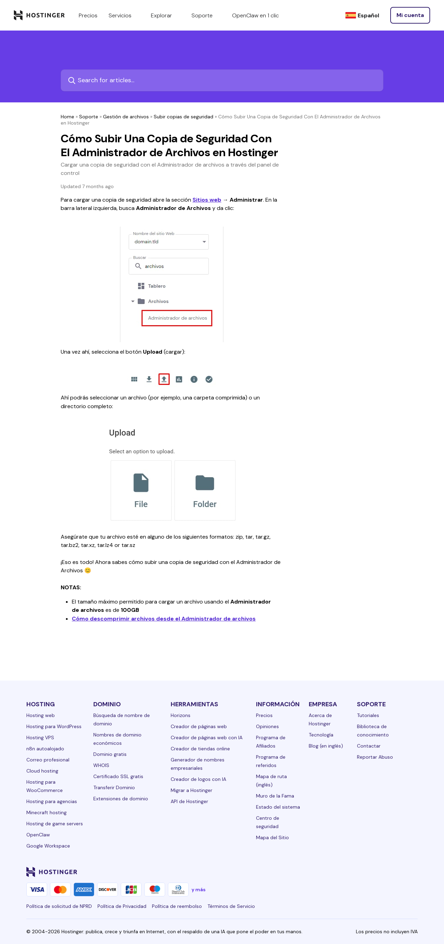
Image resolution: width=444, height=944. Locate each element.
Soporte (88, 116)
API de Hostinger (189, 801)
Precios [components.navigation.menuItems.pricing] (88, 15)
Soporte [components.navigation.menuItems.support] (206, 15)
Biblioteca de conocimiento (373, 730)
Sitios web (207, 199)
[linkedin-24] (330, 871)
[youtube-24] (386, 871)
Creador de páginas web (199, 726)
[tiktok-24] (413, 871)
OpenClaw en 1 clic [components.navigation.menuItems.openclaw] (255, 15)
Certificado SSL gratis (118, 776)
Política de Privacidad (121, 906)
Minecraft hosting (46, 812)
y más (198, 889)
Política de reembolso (177, 906)
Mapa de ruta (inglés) (271, 780)
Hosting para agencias (51, 801)
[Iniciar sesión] (410, 15)
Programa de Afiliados (270, 741)
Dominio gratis (110, 754)
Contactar (369, 746)
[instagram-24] (358, 871)
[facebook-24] (344, 871)
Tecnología (321, 735)
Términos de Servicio (231, 906)
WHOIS (101, 765)
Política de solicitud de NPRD (59, 906)
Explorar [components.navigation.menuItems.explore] (165, 15)
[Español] (362, 15)
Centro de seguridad (267, 822)
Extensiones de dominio (120, 798)
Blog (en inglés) (326, 746)
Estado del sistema (278, 807)
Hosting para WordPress (54, 726)
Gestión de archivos (126, 116)
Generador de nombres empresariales (197, 764)
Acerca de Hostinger (320, 719)
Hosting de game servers (54, 823)
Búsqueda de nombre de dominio (121, 719)
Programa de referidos (270, 761)
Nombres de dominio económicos (117, 739)
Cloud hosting (42, 771)
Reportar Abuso (375, 757)
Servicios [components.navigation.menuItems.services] (124, 15)
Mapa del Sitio (272, 837)
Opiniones (267, 726)
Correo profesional (47, 760)
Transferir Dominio (114, 787)
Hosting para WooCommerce (44, 786)
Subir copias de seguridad (183, 116)
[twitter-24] (372, 871)
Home (67, 116)
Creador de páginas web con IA (206, 737)
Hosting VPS (40, 737)
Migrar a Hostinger (191, 790)
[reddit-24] (399, 871)
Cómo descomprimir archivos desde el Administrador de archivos (164, 618)
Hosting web (40, 715)
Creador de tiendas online (200, 748)
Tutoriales (368, 715)
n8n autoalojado (45, 748)
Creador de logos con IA (198, 779)
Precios (264, 715)
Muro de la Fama (275, 796)
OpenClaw (38, 835)
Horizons (180, 715)
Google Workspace (48, 846)
